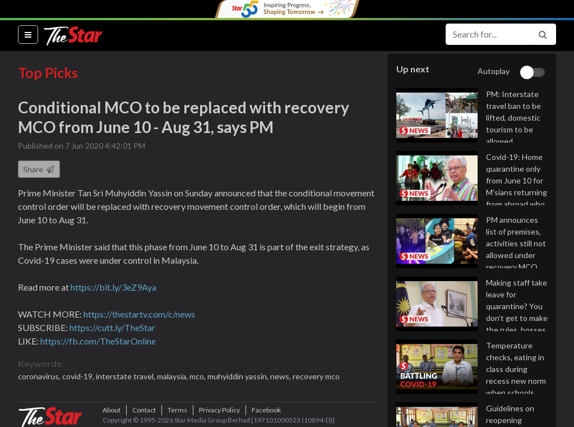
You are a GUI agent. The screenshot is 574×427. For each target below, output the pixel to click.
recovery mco (316, 376)
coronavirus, (40, 376)
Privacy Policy (219, 410)
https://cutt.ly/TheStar (112, 327)
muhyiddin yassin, (238, 376)
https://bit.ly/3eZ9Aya (113, 287)
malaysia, (173, 376)
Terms (177, 410)
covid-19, (79, 376)
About (112, 410)
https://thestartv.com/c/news (139, 314)
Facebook (266, 410)
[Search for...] (488, 34)
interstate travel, (126, 376)
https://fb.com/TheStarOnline (98, 341)
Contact (144, 410)
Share (39, 169)
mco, (198, 376)
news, (281, 376)
